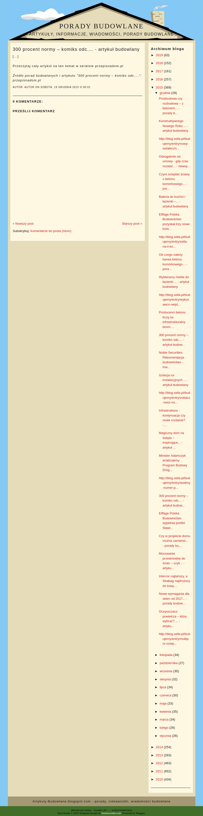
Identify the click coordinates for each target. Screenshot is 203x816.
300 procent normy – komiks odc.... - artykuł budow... (173, 339)
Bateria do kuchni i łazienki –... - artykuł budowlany (173, 201)
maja (163, 703)
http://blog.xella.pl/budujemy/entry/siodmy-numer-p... (174, 483)
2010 (160, 779)
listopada (166, 655)
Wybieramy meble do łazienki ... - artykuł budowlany (174, 282)
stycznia (166, 736)
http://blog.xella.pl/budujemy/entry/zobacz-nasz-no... (174, 397)
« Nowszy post (23, 223)
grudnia (165, 93)
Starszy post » (132, 223)
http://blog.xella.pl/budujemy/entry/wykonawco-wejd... (174, 299)
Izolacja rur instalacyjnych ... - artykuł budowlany (173, 380)
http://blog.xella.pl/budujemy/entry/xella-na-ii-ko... (174, 241)
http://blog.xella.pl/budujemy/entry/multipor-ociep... (174, 638)
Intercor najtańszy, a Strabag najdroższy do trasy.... (174, 581)
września (166, 671)
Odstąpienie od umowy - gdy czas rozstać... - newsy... (174, 161)
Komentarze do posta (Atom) (50, 231)
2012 (160, 763)
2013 (160, 755)
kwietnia (166, 711)
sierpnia (166, 679)
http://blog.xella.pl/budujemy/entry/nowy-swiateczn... (174, 143)
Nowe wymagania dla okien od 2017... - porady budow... (174, 598)
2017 (160, 71)
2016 (160, 79)
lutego (164, 727)
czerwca (166, 695)
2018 (160, 63)
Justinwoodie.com (111, 813)
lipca (163, 687)
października (169, 663)
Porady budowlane (101, 26)
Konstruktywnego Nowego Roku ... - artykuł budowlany (173, 125)
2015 (160, 87)
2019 (160, 55)
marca (164, 719)
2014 (160, 747)
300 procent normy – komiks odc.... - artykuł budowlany (76, 49)
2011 (160, 771)
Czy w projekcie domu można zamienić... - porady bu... (174, 540)
